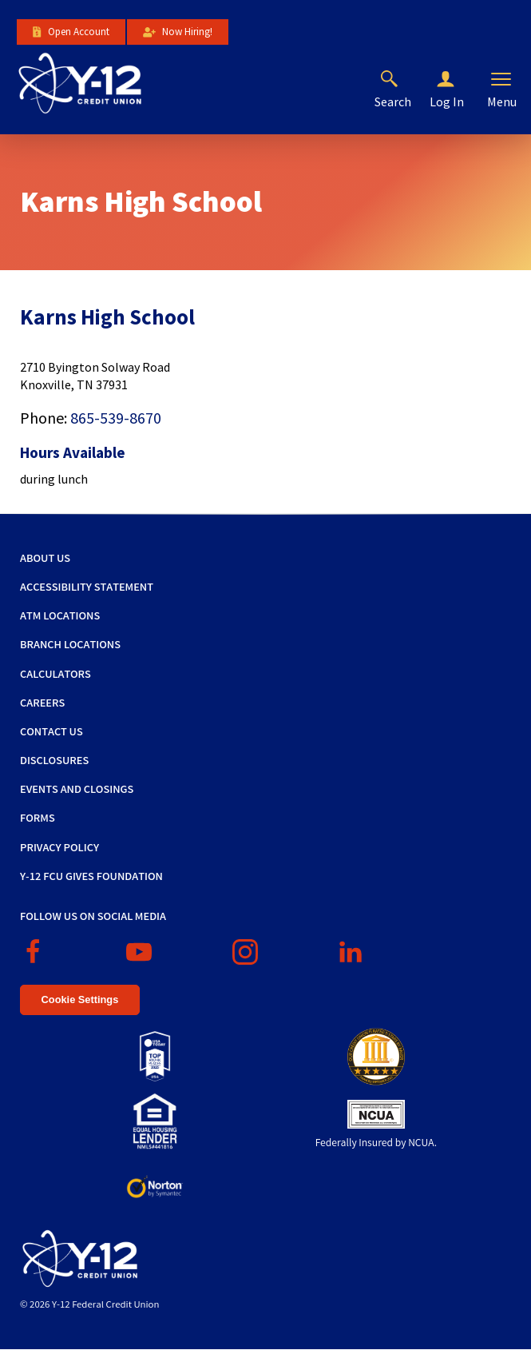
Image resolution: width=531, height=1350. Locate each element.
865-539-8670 (115, 418)
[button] (458, 80)
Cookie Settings (80, 1000)
